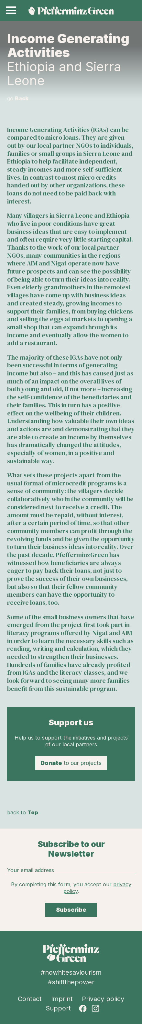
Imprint (62, 999)
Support (58, 1008)
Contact (30, 999)
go (17, 98)
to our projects (71, 763)
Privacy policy (103, 999)
